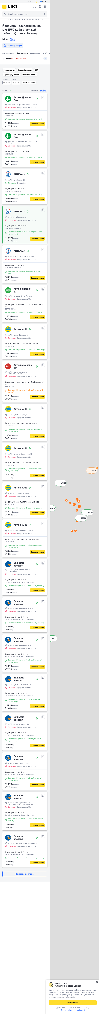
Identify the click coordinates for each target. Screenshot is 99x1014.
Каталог (8, 19)
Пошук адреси (4, 58)
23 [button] (79, 501)
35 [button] (74, 504)
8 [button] (69, 503)
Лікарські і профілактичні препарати (26, 19)
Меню (4, 7)
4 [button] (76, 510)
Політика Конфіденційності (72, 1010)
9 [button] (66, 500)
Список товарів (39, 6)
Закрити (97, 982)
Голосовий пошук (44, 14)
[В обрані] (43, 97)
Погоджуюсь (72, 1003)
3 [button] (75, 531)
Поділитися (26, 45)
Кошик (45, 6)
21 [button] (79, 506)
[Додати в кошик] (37, 124)
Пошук (5, 14)
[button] (91, 473)
